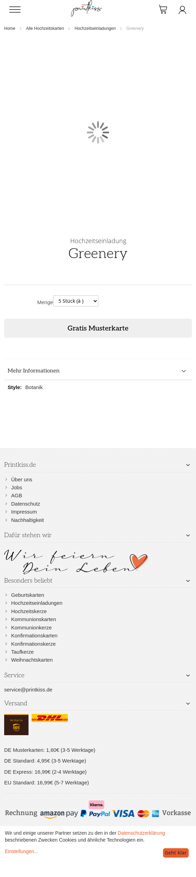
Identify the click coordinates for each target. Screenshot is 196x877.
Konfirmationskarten (34, 635)
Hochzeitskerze (29, 611)
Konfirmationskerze (33, 644)
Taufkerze (22, 652)
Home (9, 28)
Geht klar (176, 852)
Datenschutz (25, 504)
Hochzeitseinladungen (95, 28)
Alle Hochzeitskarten (45, 28)
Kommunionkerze (31, 627)
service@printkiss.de (28, 690)
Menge (45, 302)
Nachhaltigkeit (27, 520)
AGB (16, 495)
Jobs (16, 487)
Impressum (24, 512)
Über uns (21, 479)
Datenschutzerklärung (141, 833)
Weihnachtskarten (32, 660)
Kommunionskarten (33, 619)
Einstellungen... (21, 851)
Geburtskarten (27, 595)
